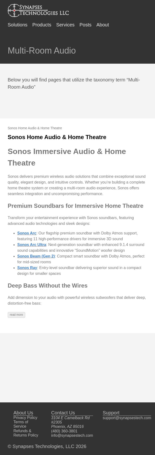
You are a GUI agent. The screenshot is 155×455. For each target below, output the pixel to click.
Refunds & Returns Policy (25, 433)
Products (41, 24)
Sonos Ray (27, 268)
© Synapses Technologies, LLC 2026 (47, 446)
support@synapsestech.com (127, 418)
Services (65, 24)
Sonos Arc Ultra (31, 245)
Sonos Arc (26, 233)
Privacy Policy (25, 418)
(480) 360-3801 (64, 431)
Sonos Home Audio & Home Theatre (57, 137)
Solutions (17, 24)
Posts (85, 24)
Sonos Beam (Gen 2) (36, 256)
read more (16, 314)
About (102, 24)
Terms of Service (20, 424)
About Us (23, 412)
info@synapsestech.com (72, 435)
